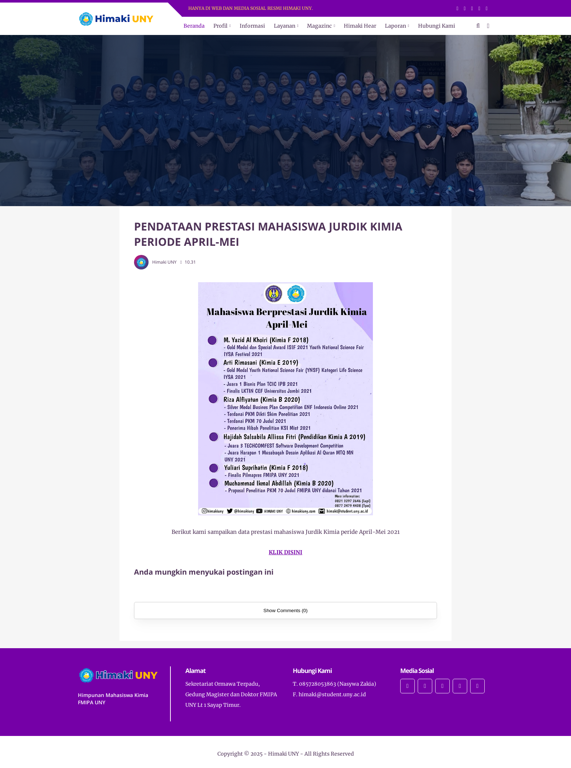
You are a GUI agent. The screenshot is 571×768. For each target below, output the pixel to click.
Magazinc (319, 26)
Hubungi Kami (436, 26)
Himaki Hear (360, 26)
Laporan (395, 26)
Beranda (194, 26)
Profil (220, 26)
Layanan (284, 26)
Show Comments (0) (285, 610)
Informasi (252, 26)
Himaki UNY (283, 754)
